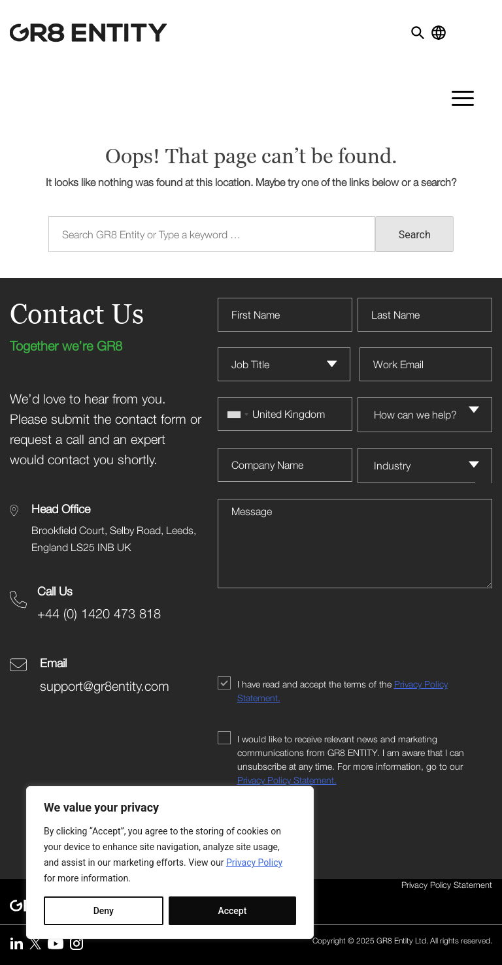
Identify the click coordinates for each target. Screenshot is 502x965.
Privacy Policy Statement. (287, 779)
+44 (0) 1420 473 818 (99, 613)
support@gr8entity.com (104, 685)
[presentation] (317, 634)
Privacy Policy (254, 862)
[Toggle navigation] (480, 29)
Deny (103, 911)
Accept (232, 911)
